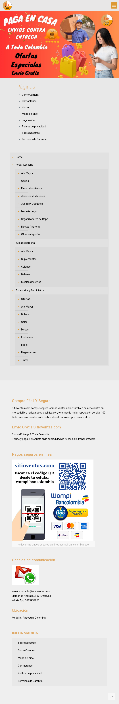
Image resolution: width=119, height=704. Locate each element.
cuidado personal (25, 242)
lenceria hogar (29, 211)
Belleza (25, 274)
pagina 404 (28, 120)
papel (24, 344)
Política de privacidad (34, 126)
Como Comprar (30, 94)
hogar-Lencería (24, 164)
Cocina (25, 180)
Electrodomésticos (32, 188)
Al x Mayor (27, 173)
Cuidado (26, 266)
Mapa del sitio (30, 113)
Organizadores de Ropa (34, 219)
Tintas (24, 360)
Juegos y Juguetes (32, 203)
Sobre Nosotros (31, 132)
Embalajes (27, 337)
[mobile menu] (114, 5)
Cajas (24, 321)
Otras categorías (30, 234)
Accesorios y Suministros (30, 290)
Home (25, 107)
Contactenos (29, 101)
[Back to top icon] (111, 696)
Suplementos (29, 259)
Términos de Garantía (34, 139)
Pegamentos (28, 352)
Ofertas (25, 299)
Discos (25, 329)
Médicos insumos (31, 281)
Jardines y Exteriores (33, 196)
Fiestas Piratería (30, 226)
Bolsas (25, 314)
